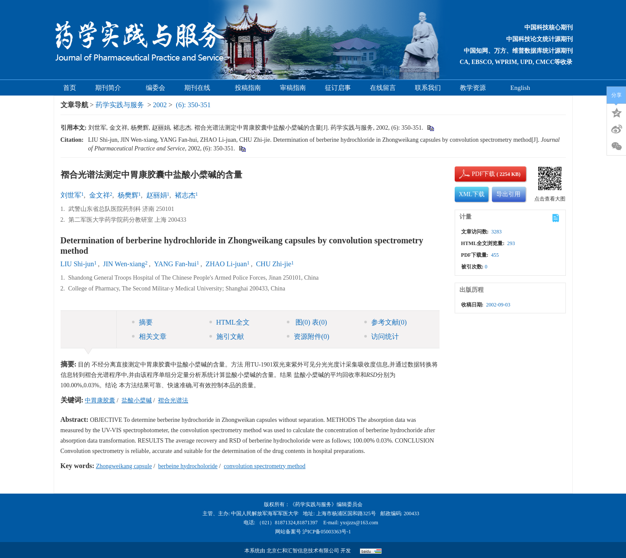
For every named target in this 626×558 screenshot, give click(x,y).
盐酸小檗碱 (137, 400)
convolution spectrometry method (264, 466)
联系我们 (428, 87)
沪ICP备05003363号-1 (326, 532)
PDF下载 (476, 174)
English (520, 87)
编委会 (155, 87)
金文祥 (99, 195)
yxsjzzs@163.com (359, 523)
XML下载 (472, 194)
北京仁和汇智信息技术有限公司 (302, 551)
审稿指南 (293, 87)
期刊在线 (200, 87)
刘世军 (71, 195)
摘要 (142, 322)
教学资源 (475, 87)
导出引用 (508, 194)
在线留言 (383, 87)
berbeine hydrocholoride (188, 466)
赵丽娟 (156, 195)
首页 (69, 87)
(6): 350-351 (193, 104)
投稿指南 (248, 87)
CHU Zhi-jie (273, 264)
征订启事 (338, 87)
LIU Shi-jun (77, 264)
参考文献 (385, 322)
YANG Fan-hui (175, 264)
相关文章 (149, 336)
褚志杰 (185, 195)
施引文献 (226, 336)
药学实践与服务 (120, 104)
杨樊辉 (128, 195)
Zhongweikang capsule (124, 466)
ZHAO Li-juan (226, 264)
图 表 (307, 322)
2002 (160, 104)
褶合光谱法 (173, 400)
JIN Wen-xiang (124, 264)
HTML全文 (229, 322)
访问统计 (381, 336)
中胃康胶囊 (100, 400)
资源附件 (308, 336)
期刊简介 (111, 87)
